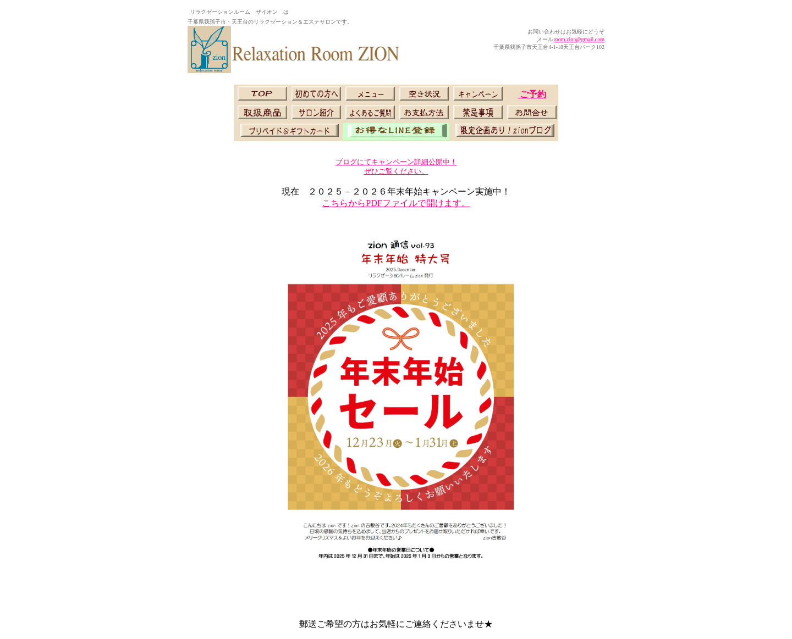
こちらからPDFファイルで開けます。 (396, 203)
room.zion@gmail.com (578, 39)
